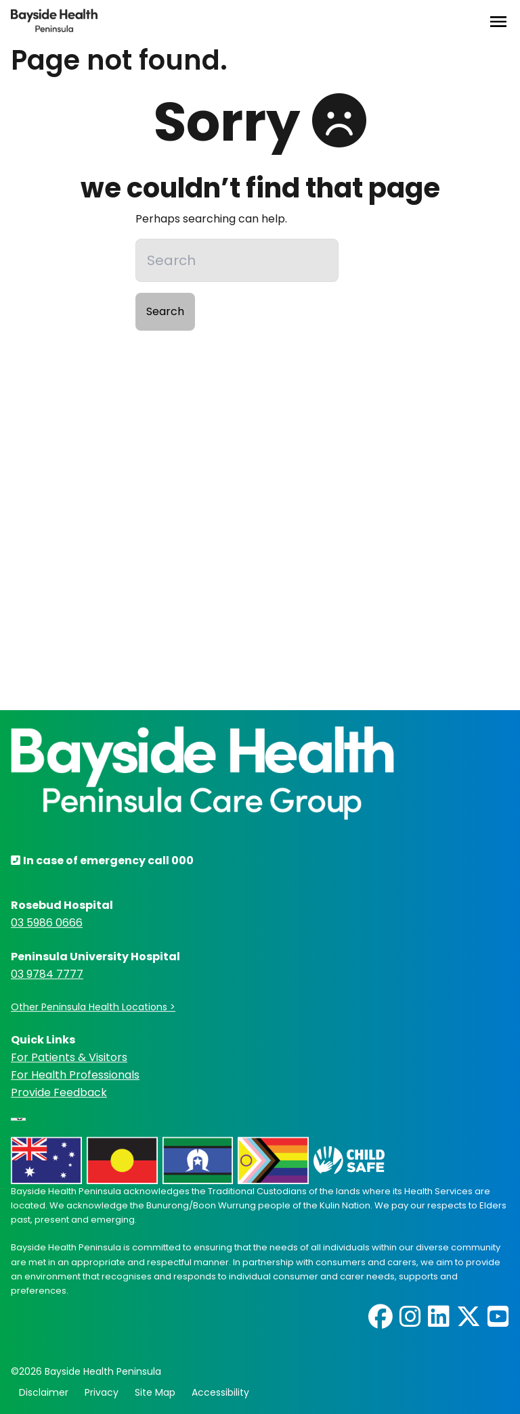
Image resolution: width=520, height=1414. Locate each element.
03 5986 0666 (47, 923)
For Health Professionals (75, 1075)
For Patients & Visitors (69, 1057)
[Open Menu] (498, 21)
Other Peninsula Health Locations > (93, 1007)
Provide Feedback (59, 1092)
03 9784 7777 (47, 975)
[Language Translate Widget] (18, 1119)
